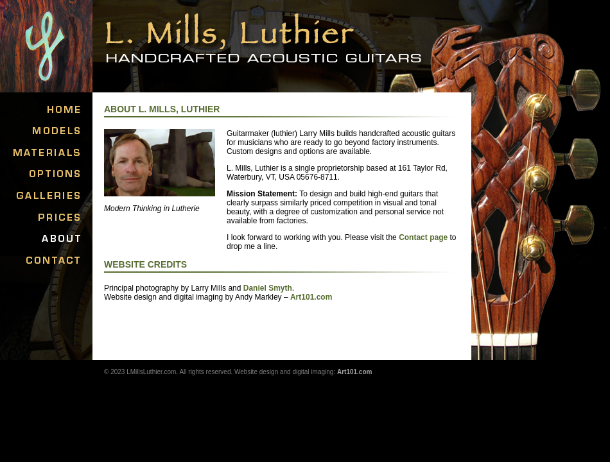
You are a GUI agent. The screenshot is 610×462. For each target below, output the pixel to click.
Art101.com (311, 297)
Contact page (423, 237)
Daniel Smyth (267, 288)
